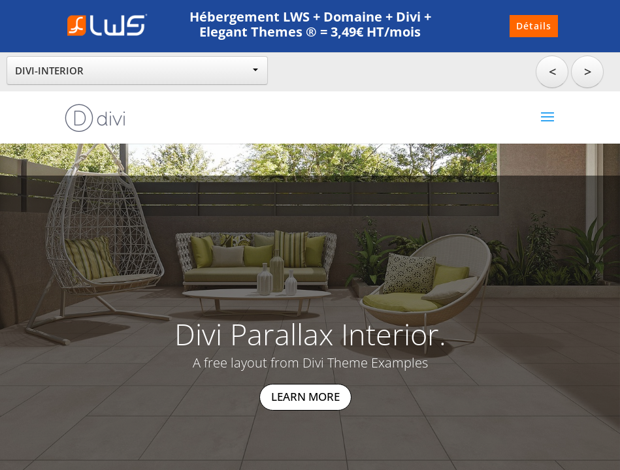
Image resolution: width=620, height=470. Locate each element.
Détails (533, 26)
